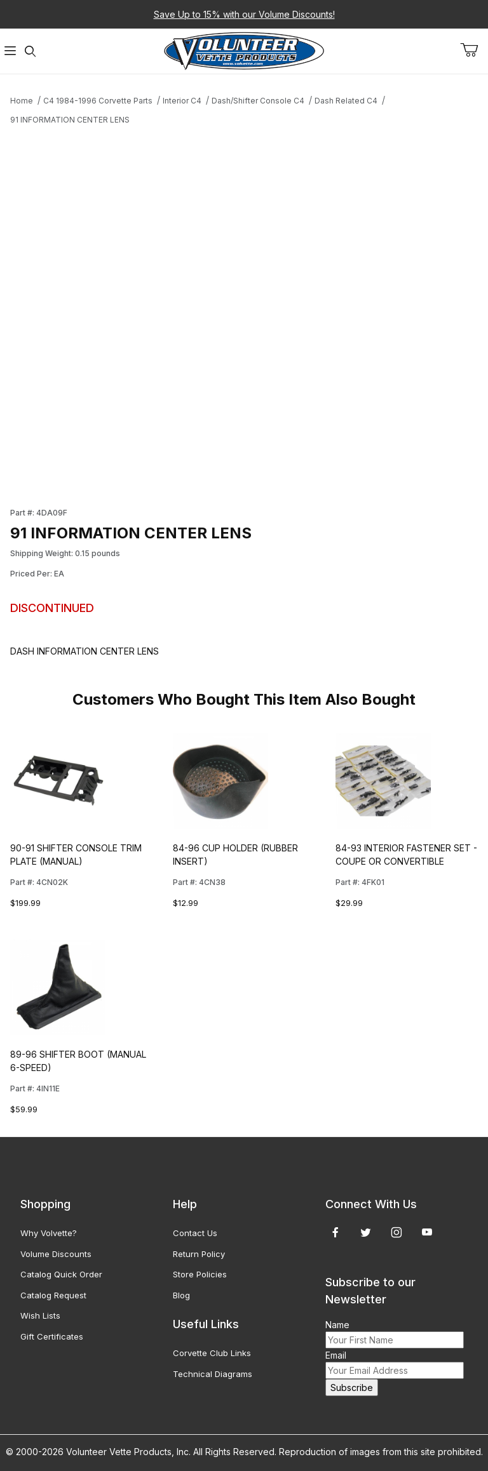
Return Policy (199, 1254)
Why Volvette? (48, 1233)
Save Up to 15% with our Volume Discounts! (244, 14)
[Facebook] (335, 1232)
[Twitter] (365, 1232)
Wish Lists (40, 1315)
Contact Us (195, 1233)
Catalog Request (53, 1295)
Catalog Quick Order (61, 1274)
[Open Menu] (10, 51)
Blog (181, 1295)
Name (337, 1324)
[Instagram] (396, 1232)
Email (335, 1355)
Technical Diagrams (212, 1374)
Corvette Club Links (212, 1353)
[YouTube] (427, 1232)
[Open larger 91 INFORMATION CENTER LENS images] (184, 309)
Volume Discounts (56, 1254)
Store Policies (200, 1274)
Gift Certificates (51, 1336)
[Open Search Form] (30, 51)
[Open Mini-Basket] (474, 50)
